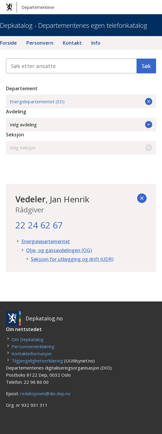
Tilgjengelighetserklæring (37, 361)
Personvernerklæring (33, 346)
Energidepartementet (45, 241)
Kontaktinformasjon (32, 353)
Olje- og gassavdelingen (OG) (59, 250)
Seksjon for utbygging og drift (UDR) (72, 259)
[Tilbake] (142, 198)
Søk (146, 66)
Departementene (30, 7)
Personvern (39, 43)
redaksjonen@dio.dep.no (45, 393)
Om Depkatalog (28, 339)
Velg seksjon (81, 147)
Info (95, 43)
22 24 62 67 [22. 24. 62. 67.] (39, 225)
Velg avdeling (81, 124)
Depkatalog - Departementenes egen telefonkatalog (73, 25)
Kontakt (72, 43)
